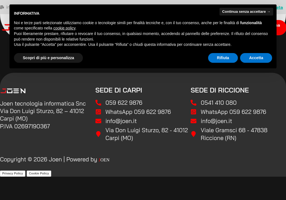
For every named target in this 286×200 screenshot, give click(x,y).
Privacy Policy (12, 173)
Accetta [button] (256, 58)
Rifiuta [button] (223, 58)
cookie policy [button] (64, 28)
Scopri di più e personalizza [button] (48, 58)
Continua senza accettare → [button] (246, 11)
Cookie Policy (39, 173)
